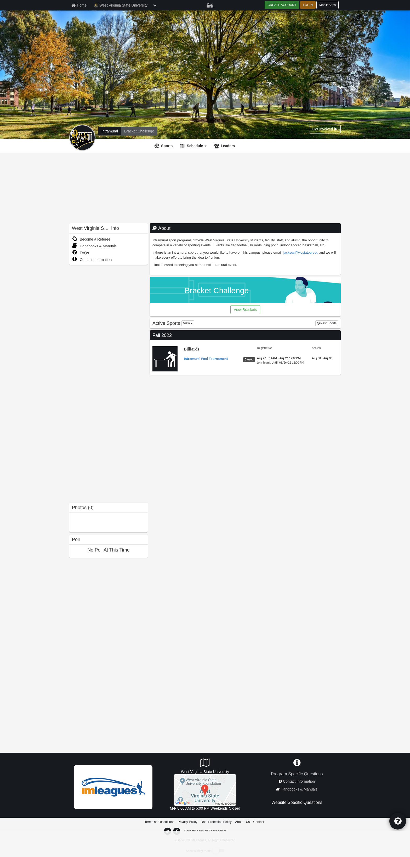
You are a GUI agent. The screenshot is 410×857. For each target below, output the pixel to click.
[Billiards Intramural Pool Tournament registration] (279, 358)
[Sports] (164, 146)
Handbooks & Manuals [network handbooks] (299, 789)
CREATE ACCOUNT (281, 5)
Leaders (228, 146)
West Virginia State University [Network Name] (120, 5)
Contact (258, 822)
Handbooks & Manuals (94, 246)
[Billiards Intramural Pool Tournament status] (250, 359)
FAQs (80, 253)
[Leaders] (225, 146)
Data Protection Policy (216, 822)
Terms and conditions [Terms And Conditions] (159, 822)
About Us (242, 822)
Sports (167, 146)
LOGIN (308, 5)
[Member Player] (210, 4)
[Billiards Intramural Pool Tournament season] (322, 358)
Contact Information (92, 260)
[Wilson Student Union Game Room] (205, 789)
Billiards (191, 349)
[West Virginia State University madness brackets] (139, 131)
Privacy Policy (187, 822)
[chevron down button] (155, 5)
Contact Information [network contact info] (299, 781)
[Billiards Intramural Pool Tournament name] (206, 358)
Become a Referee (91, 239)
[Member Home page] (79, 5)
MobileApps (327, 5)
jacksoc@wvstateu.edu (300, 252)
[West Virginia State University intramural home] (109, 131)
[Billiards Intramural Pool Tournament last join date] (280, 362)
